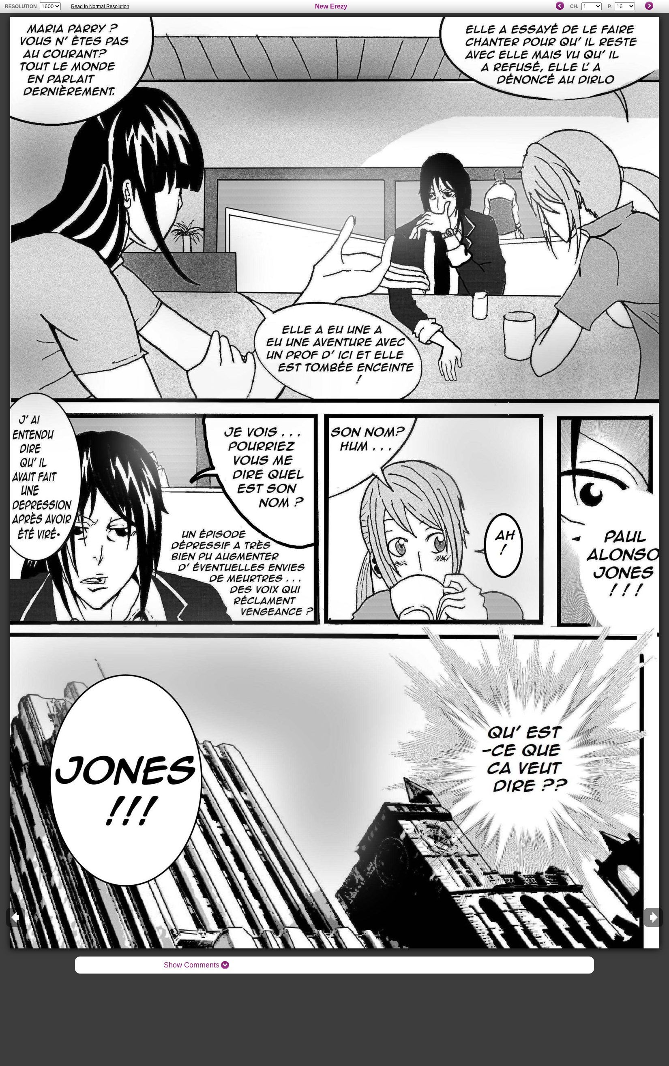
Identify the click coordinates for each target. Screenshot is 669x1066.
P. (610, 6)
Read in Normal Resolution (100, 6)
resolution (21, 6)
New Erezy (331, 6)
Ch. (574, 6)
